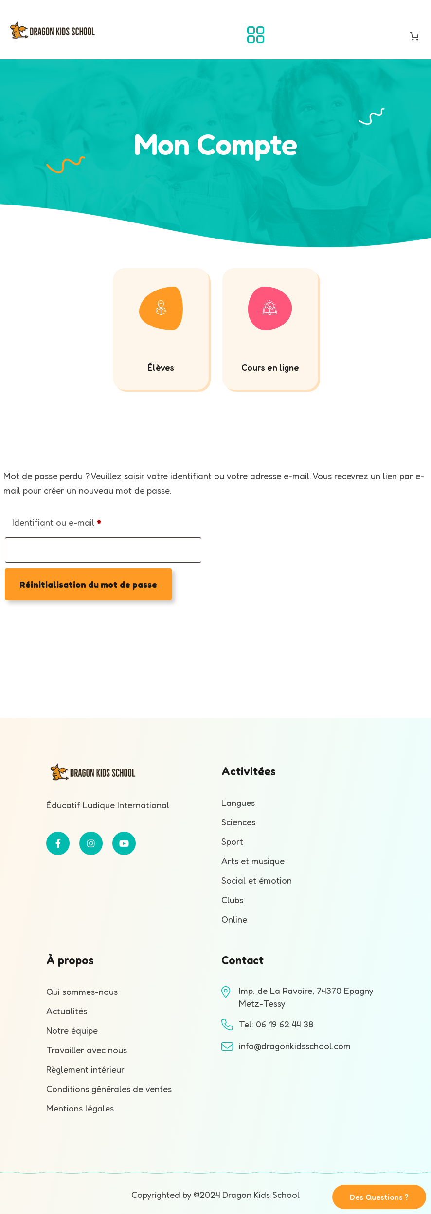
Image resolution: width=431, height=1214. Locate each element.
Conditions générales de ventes (109, 1088)
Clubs (232, 899)
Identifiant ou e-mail (78, 520)
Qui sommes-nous (82, 991)
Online (234, 919)
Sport (232, 841)
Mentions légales (80, 1108)
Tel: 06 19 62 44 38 (276, 1024)
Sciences (238, 822)
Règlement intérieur (85, 1069)
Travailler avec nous (86, 1049)
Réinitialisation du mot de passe (88, 584)
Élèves (160, 367)
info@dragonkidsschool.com (295, 1046)
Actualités (66, 1011)
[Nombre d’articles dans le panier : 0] (414, 36)
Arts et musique (253, 860)
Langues (238, 802)
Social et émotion (256, 880)
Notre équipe (72, 1030)
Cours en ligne (270, 367)
